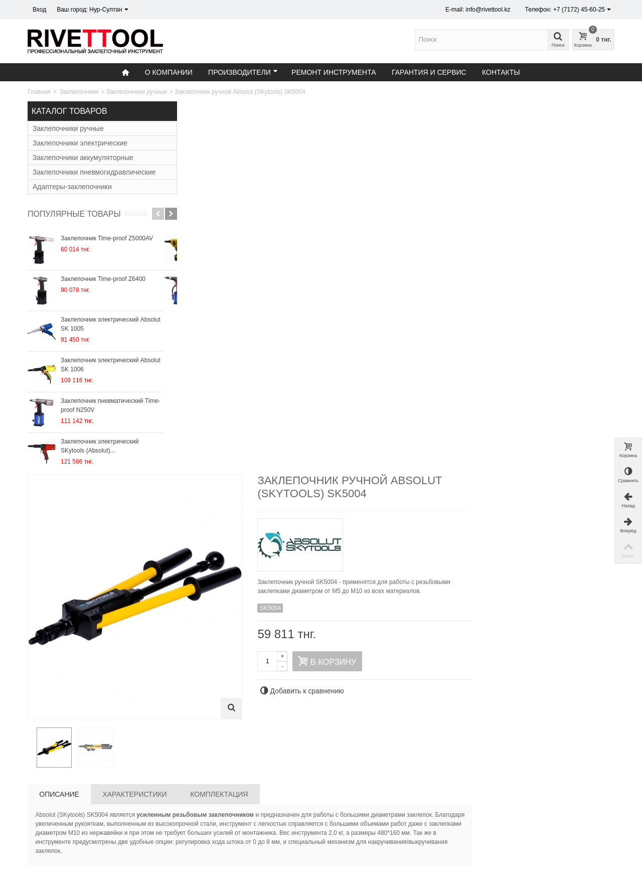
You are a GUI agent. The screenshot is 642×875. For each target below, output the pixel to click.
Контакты (501, 72)
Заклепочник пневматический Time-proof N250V (110, 405)
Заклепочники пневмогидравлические (94, 172)
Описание (210, 418)
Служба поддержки (359, 827)
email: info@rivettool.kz (62, 827)
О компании (169, 72)
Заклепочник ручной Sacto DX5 (571, 632)
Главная (39, 91)
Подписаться (578, 833)
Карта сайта (349, 817)
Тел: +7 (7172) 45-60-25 (63, 817)
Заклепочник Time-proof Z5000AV (107, 238)
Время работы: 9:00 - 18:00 (69, 837)
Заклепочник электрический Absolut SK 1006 (110, 365)
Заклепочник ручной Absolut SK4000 (222, 632)
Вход (39, 9)
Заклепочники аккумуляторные (83, 158)
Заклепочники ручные (136, 91)
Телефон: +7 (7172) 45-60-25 (568, 9)
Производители (243, 72)
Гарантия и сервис (429, 72)
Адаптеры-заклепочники (72, 187)
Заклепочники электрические (80, 143)
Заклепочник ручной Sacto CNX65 (483, 632)
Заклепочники (79, 91)
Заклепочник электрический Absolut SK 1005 (110, 324)
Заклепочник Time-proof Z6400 (103, 278)
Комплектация (369, 418)
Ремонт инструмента (333, 72)
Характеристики (285, 418)
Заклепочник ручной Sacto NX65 (396, 632)
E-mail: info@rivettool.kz (478, 9)
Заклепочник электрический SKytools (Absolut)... (99, 446)
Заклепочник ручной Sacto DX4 (309, 632)
